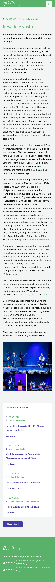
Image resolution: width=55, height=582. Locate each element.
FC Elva (14, 287)
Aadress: (29, 562)
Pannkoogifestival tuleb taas (22, 506)
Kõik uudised (13, 524)
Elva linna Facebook (40, 239)
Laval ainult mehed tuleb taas (23, 482)
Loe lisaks (10, 436)
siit (41, 166)
